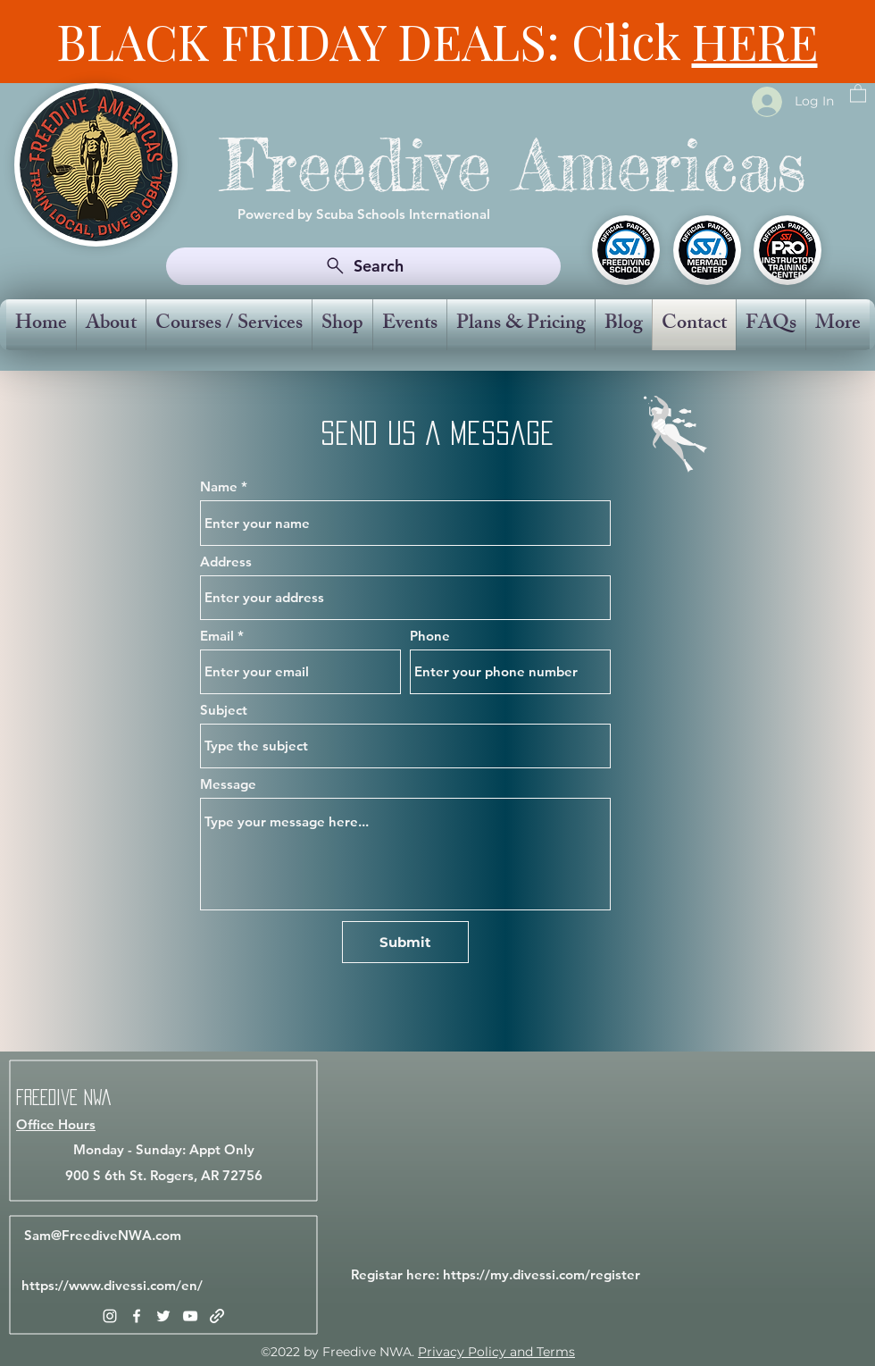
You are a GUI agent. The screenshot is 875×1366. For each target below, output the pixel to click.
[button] (858, 92)
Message (228, 784)
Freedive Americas (513, 164)
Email (217, 635)
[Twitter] (163, 1316)
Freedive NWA (63, 1097)
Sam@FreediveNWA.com (102, 1235)
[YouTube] (190, 1316)
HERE (755, 41)
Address (226, 561)
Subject (223, 710)
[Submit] (405, 942)
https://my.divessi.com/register (541, 1274)
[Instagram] (110, 1316)
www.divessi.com (122, 1285)
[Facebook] (137, 1316)
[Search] (363, 266)
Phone (430, 635)
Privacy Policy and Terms (496, 1352)
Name (219, 486)
